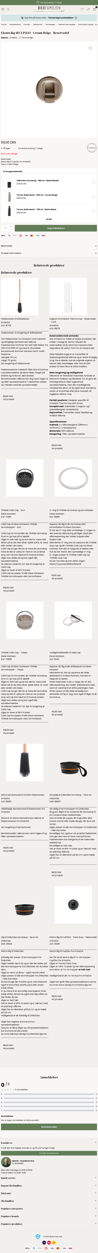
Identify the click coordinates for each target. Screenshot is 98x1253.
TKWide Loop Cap (58, 557)
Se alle (49, 219)
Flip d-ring (67, 694)
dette (52, 694)
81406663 (19, 1163)
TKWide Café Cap (78, 554)
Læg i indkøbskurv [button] (56, 228)
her (16, 997)
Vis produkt (8, 399)
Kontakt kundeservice (49, 1153)
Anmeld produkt (49, 1127)
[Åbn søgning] (8, 9)
